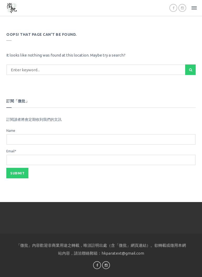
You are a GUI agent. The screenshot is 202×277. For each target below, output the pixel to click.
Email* (101, 157)
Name (101, 137)
